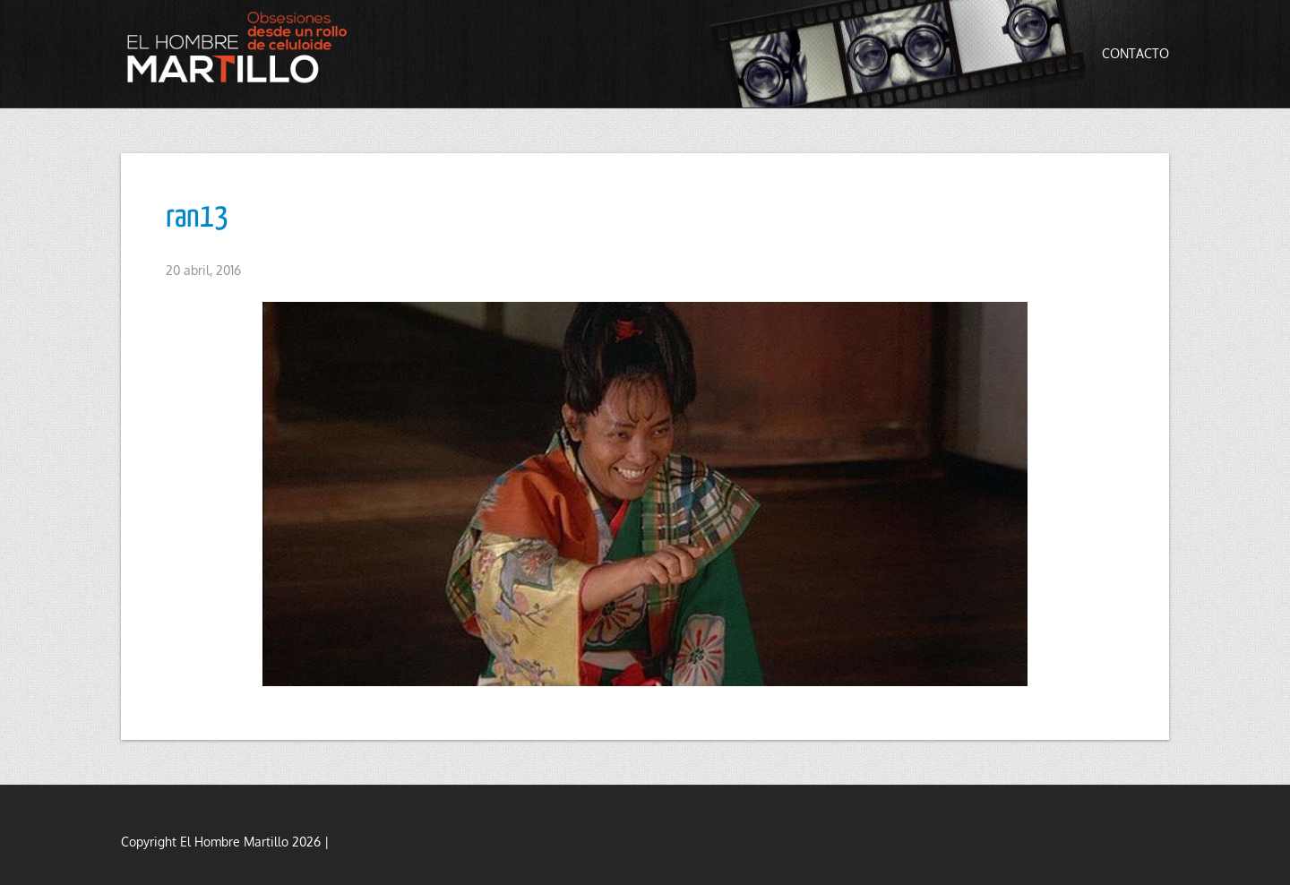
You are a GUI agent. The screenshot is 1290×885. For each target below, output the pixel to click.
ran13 (197, 218)
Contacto (1135, 53)
